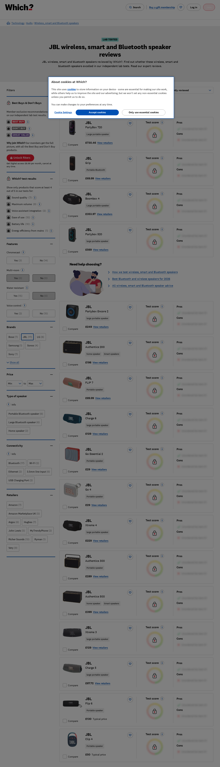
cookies (71, 89)
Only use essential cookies (144, 112)
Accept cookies (97, 112)
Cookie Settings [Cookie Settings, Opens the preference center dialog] (63, 112)
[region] (111, 98)
